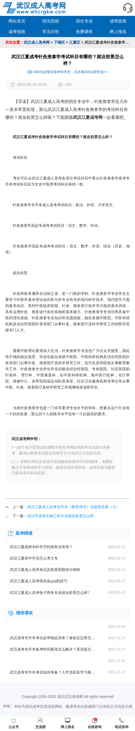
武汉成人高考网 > (38, 42)
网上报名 (118, 31)
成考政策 (118, 21)
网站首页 (16, 21)
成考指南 (16, 31)
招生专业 (84, 21)
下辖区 (59, 42)
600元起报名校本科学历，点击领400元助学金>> (67, 72)
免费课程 (84, 31)
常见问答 (50, 31)
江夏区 (74, 42)
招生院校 (50, 21)
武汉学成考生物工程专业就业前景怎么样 (60, 516)
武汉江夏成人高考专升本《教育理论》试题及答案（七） (73, 507)
